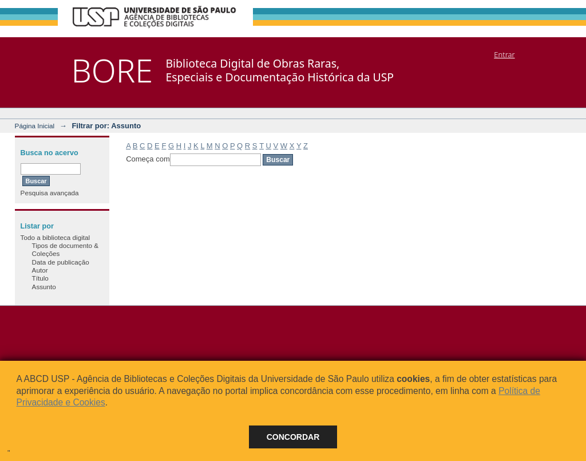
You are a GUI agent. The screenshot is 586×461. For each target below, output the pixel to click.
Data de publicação (60, 262)
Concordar (293, 437)
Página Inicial (35, 125)
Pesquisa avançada (50, 192)
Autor (40, 270)
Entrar (504, 54)
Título (40, 278)
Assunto (44, 286)
